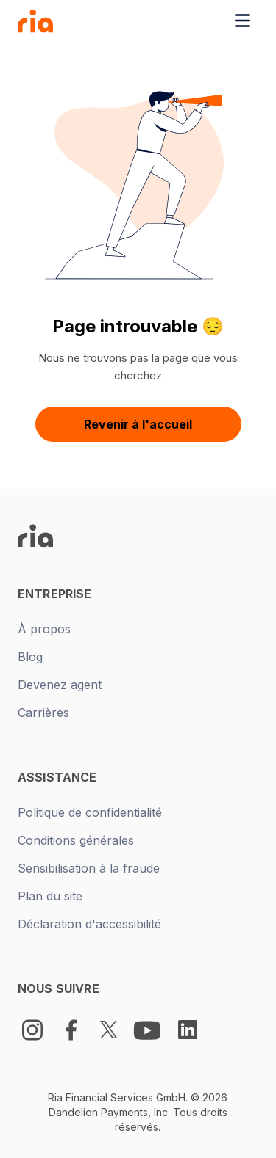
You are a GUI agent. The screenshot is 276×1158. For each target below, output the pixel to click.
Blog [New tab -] (30, 656)
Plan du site (50, 896)
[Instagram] (32, 1030)
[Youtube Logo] (148, 1029)
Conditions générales (76, 840)
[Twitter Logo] (109, 1030)
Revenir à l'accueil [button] (138, 424)
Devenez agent (60, 684)
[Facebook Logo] (70, 1030)
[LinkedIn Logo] (188, 1029)
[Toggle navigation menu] (242, 20)
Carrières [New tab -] (43, 712)
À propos (44, 629)
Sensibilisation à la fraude (89, 868)
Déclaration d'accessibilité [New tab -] (89, 924)
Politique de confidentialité (90, 812)
